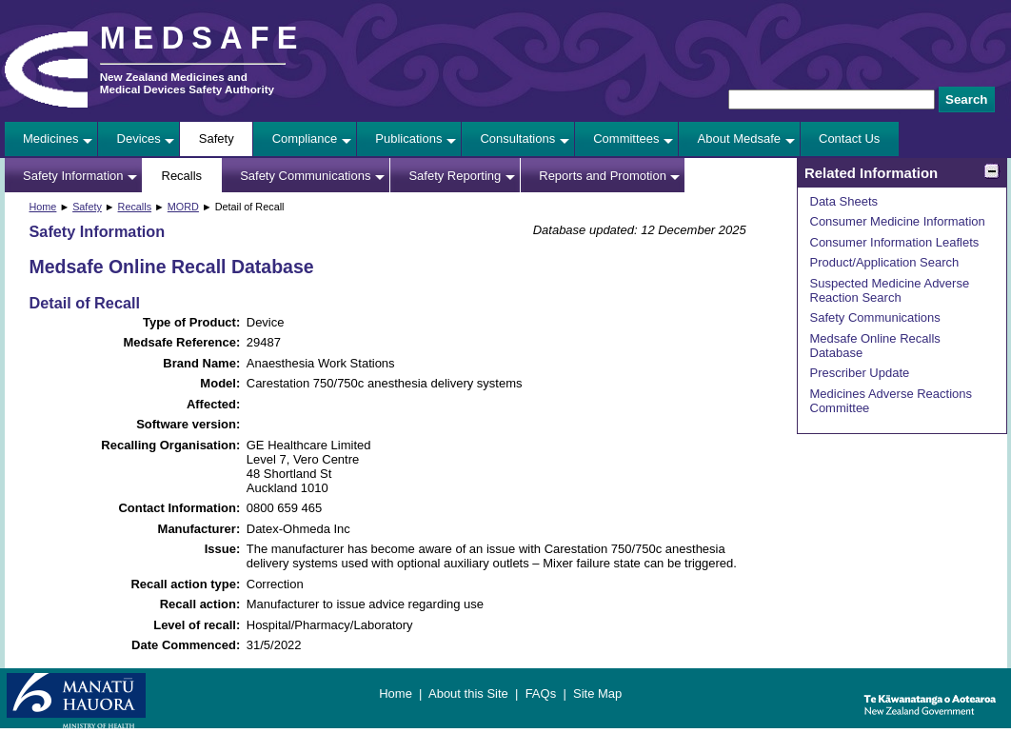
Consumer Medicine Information (897, 221)
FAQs (541, 693)
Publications (408, 138)
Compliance (305, 138)
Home (43, 206)
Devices (139, 138)
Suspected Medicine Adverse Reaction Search (890, 290)
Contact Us (849, 138)
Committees (626, 138)
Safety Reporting (454, 175)
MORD (183, 206)
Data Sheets (844, 201)
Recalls (182, 175)
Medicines (51, 138)
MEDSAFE (203, 38)
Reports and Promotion (602, 175)
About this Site (468, 693)
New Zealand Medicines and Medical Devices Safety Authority (187, 82)
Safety (216, 138)
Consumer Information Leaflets (895, 242)
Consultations (517, 138)
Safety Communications (305, 175)
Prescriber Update (860, 373)
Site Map (597, 693)
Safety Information (73, 175)
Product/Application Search (885, 262)
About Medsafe (739, 138)
